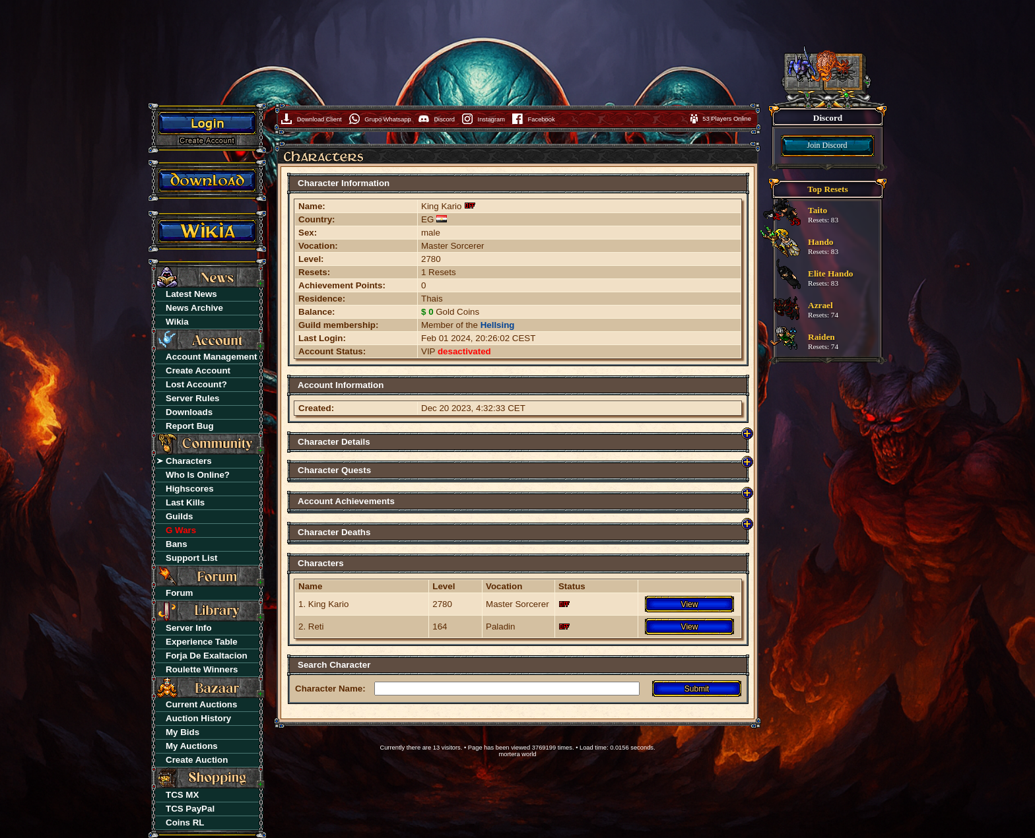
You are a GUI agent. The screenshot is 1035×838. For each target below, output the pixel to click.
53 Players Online (726, 118)
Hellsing (498, 325)
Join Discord (827, 145)
